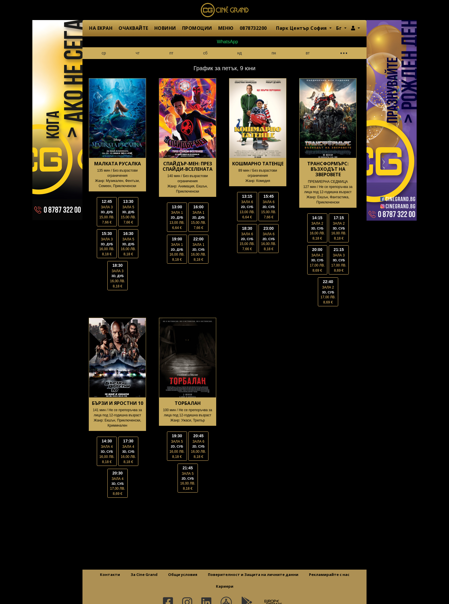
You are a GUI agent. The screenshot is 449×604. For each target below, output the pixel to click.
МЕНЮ (226, 28)
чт (138, 53)
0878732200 (253, 28)
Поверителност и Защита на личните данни (253, 574)
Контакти (110, 574)
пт (172, 53)
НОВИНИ (165, 28)
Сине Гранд (224, 10)
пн (273, 53)
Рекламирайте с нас (329, 574)
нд (239, 53)
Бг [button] (339, 28)
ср (104, 53)
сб (205, 53)
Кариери (224, 586)
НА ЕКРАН (101, 28)
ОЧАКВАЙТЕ (133, 28)
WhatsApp (224, 41)
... (343, 51)
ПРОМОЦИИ (197, 28)
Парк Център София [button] (302, 28)
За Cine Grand (144, 574)
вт (308, 53)
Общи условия (182, 574)
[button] (355, 28)
